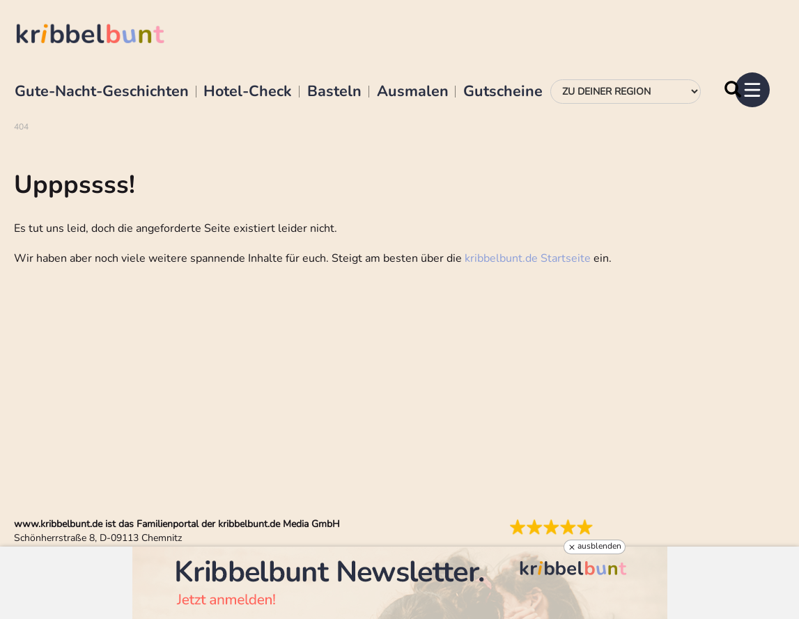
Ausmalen (413, 92)
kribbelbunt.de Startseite (528, 258)
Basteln (334, 92)
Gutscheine (503, 92)
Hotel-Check (247, 92)
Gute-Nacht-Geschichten (102, 92)
